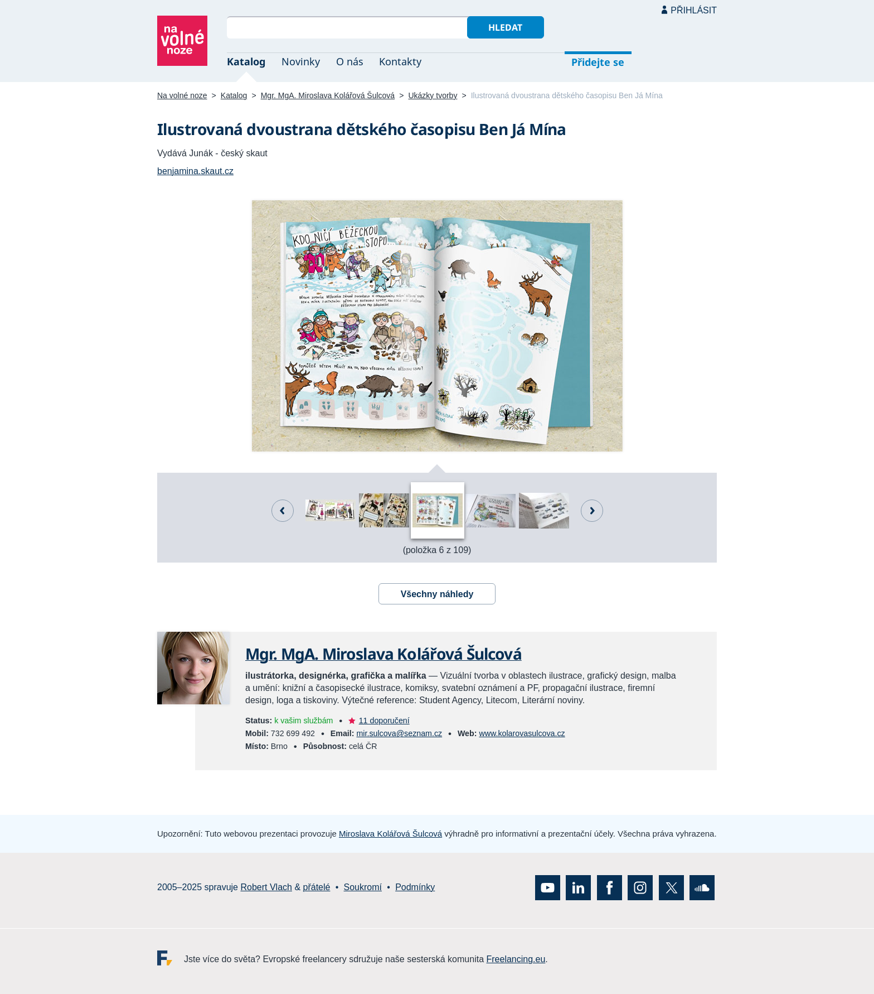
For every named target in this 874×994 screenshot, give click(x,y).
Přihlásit (694, 10)
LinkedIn (578, 887)
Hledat (505, 27)
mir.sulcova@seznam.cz (399, 733)
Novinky (300, 61)
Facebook (609, 887)
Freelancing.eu (170, 958)
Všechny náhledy (437, 594)
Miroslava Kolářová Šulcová (390, 833)
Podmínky (415, 887)
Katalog (246, 61)
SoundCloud (702, 887)
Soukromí (363, 887)
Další (592, 511)
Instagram (640, 887)
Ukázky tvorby (432, 95)
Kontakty (400, 61)
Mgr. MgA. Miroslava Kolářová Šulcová (328, 95)
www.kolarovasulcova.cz (522, 733)
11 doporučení (384, 720)
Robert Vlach (266, 887)
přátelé (317, 887)
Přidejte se (597, 62)
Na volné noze (182, 95)
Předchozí (282, 511)
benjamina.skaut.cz (195, 171)
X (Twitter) (671, 887)
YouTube (547, 887)
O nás (349, 61)
